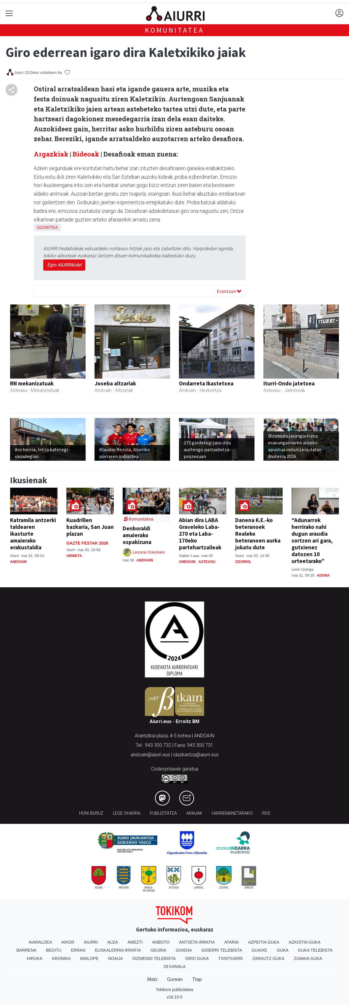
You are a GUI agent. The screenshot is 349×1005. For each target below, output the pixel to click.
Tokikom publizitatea (174, 989)
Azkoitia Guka (305, 942)
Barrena (26, 950)
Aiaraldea (40, 942)
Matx (152, 979)
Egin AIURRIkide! (64, 265)
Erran (78, 950)
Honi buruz (91, 813)
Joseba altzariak (115, 383)
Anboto (160, 942)
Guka (283, 950)
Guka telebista (315, 950)
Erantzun (229, 291)
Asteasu (206, 562)
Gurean (175, 979)
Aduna (323, 575)
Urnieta (74, 556)
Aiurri (91, 942)
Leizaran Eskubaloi (149, 552)
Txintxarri (230, 958)
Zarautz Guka (268, 958)
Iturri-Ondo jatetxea (289, 383)
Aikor (67, 942)
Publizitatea (163, 813)
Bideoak (85, 154)
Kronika (61, 958)
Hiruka (35, 958)
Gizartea (47, 227)
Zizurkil (243, 562)
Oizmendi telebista (154, 958)
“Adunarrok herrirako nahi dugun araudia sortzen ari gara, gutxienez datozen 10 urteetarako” (312, 540)
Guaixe (259, 950)
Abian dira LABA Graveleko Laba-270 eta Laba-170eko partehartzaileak (200, 533)
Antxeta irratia (197, 942)
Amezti (135, 942)
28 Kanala (175, 966)
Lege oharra (126, 813)
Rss (266, 813)
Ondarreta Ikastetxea (206, 383)
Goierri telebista (221, 950)
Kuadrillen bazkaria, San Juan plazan (90, 526)
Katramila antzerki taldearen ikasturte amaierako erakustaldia (33, 533)
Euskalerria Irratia (118, 950)
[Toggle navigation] (9, 13)
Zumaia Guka (308, 958)
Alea (112, 942)
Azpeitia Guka (263, 942)
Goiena (184, 950)
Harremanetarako (232, 813)
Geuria (159, 950)
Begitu (53, 950)
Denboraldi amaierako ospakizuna (137, 535)
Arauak (194, 813)
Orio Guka (197, 958)
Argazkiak (51, 154)
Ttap (197, 979)
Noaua (115, 958)
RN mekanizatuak (32, 383)
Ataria (231, 942)
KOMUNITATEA (174, 30)
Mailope (89, 958)
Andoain (18, 562)
